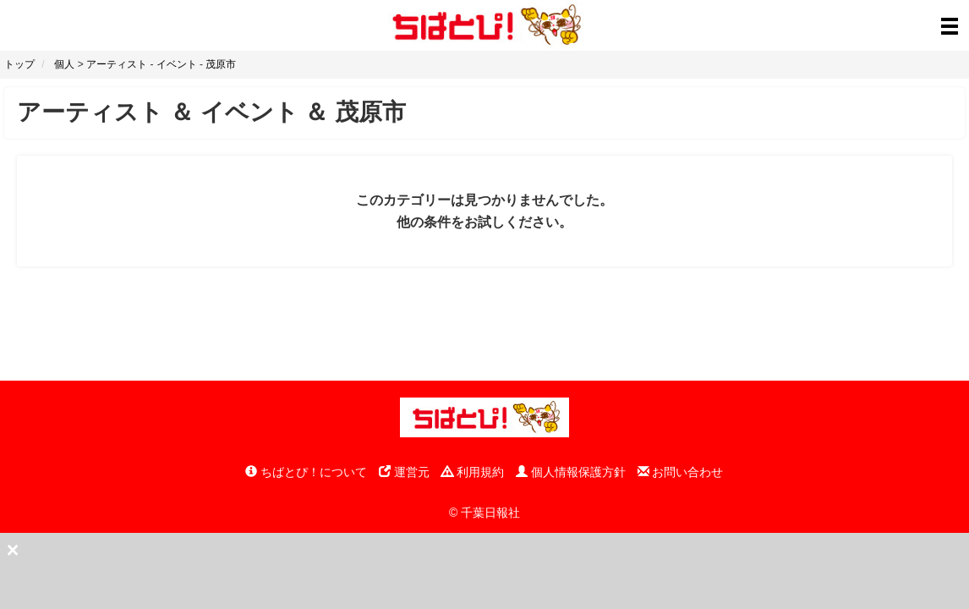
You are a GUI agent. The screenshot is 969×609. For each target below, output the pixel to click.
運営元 (404, 472)
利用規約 (472, 472)
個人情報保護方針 (571, 472)
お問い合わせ (681, 472)
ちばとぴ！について (306, 472)
